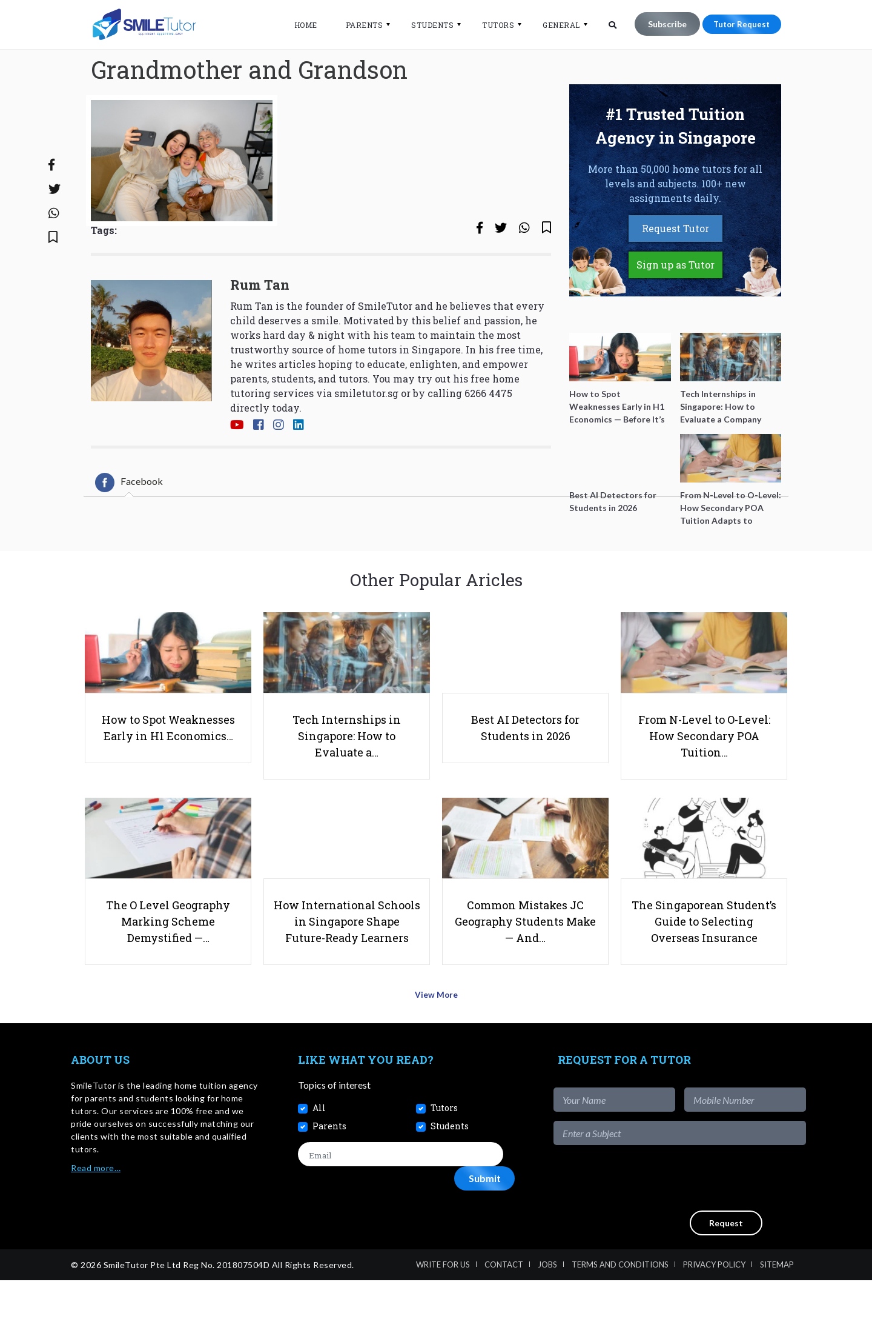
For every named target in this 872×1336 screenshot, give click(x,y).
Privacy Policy (714, 1320)
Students (426, 25)
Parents (357, 25)
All (319, 1164)
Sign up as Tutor (675, 307)
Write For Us (443, 1320)
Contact (503, 1320)
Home (298, 25)
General (554, 25)
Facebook (129, 524)
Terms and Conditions (620, 1320)
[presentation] (714, 1233)
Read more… (96, 1223)
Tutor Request (738, 24)
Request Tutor (675, 270)
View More (436, 1054)
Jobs (547, 1320)
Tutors (491, 25)
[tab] (129, 524)
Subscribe (660, 24)
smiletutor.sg (366, 435)
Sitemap (777, 1320)
